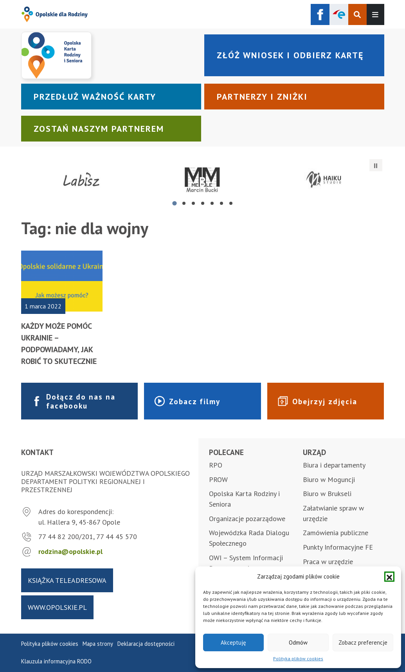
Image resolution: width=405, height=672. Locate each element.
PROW (218, 479)
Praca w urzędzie (328, 561)
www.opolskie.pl (57, 607)
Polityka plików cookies (298, 658)
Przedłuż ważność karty (95, 96)
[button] (389, 577)
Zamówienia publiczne (335, 532)
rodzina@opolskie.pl (70, 551)
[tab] (174, 203)
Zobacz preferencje (362, 642)
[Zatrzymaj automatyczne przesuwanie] (375, 165)
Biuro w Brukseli (327, 493)
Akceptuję (233, 642)
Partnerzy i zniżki (262, 96)
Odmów (298, 642)
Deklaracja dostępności (146, 643)
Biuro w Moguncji (329, 479)
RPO (215, 465)
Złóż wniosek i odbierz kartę (290, 55)
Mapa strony (98, 643)
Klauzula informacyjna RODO (56, 661)
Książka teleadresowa (67, 580)
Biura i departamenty (334, 465)
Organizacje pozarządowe (247, 518)
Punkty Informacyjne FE (338, 547)
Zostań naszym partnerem (99, 128)
